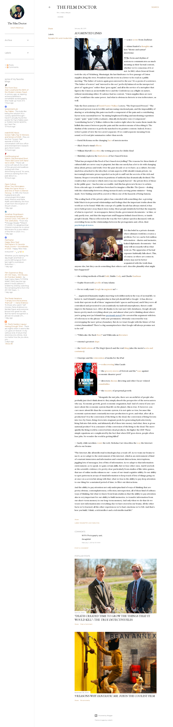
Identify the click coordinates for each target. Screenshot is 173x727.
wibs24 (109, 720)
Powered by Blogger (104, 715)
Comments (12, 67)
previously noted (113, 315)
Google (97, 289)
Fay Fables (9, 111)
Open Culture (10, 184)
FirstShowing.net (12, 156)
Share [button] (50, 29)
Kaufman (137, 276)
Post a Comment (81, 548)
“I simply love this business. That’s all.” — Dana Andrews (16, 302)
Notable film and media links (60, 38)
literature (123, 335)
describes (96, 150)
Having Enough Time (14, 326)
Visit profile (17, 28)
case (139, 371)
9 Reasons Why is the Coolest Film (115, 696)
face (110, 140)
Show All (8, 344)
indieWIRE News (12, 133)
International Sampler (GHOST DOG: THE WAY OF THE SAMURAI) (16, 218)
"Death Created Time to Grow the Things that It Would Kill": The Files (112, 618)
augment (108, 289)
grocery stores (112, 371)
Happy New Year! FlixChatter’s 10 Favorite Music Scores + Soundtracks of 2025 (16, 245)
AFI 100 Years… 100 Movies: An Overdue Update (16, 276)
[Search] (155, 7)
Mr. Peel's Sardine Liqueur (16, 324)
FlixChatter (9, 240)
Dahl (107, 276)
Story (99, 335)
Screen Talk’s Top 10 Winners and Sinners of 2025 (17, 136)
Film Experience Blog (14, 273)
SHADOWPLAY (11, 109)
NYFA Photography (90, 535)
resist (99, 443)
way (139, 443)
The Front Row (11, 88)
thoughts (145, 46)
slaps (97, 341)
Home (60, 17)
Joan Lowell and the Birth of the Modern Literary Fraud (16, 91)
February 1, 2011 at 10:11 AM (91, 542)
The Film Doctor (77, 7)
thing (126, 348)
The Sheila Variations (13, 298)
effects (98, 145)
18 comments (85, 700)
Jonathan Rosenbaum (14, 214)
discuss (114, 381)
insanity (108, 390)
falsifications (87, 348)
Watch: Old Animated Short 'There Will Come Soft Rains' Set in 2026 (16, 160)
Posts (10, 65)
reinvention (98, 358)
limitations (103, 156)
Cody (118, 276)
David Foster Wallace (108, 106)
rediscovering (107, 364)
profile (98, 282)
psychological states (84, 225)
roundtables (104, 384)
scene (135, 39)
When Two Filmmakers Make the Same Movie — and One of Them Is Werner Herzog (16, 189)
